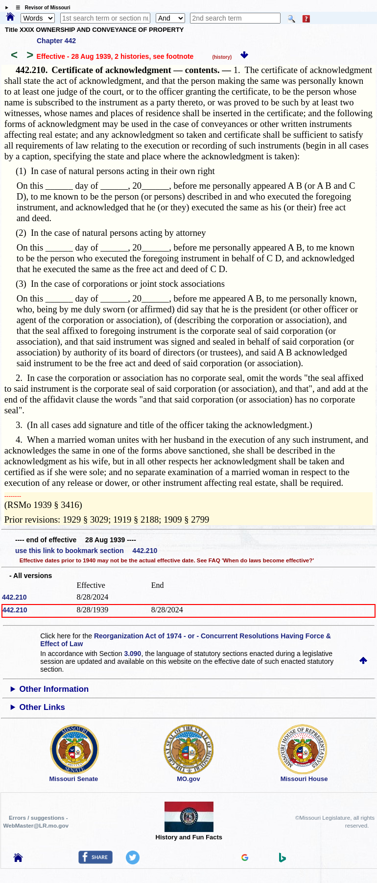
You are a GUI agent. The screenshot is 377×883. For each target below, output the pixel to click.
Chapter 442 (56, 41)
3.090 (132, 653)
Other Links (42, 707)
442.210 (14, 597)
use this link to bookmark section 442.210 (86, 551)
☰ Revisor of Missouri (41, 7)
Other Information (54, 689)
